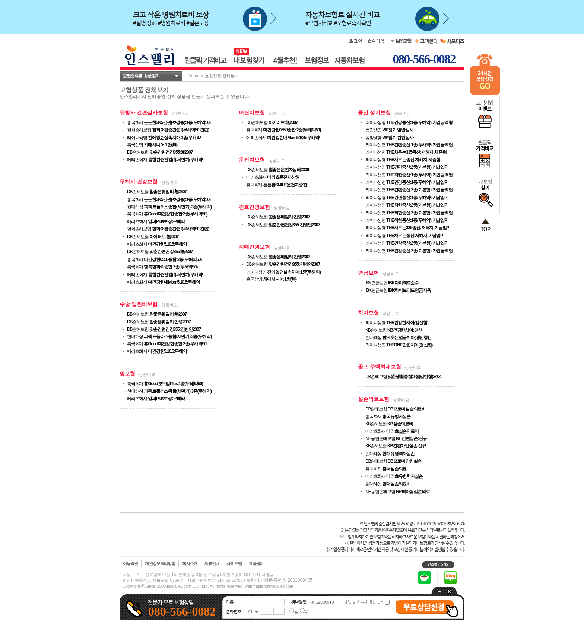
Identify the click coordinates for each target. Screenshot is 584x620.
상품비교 (180, 113)
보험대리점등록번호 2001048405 (279, 580)
